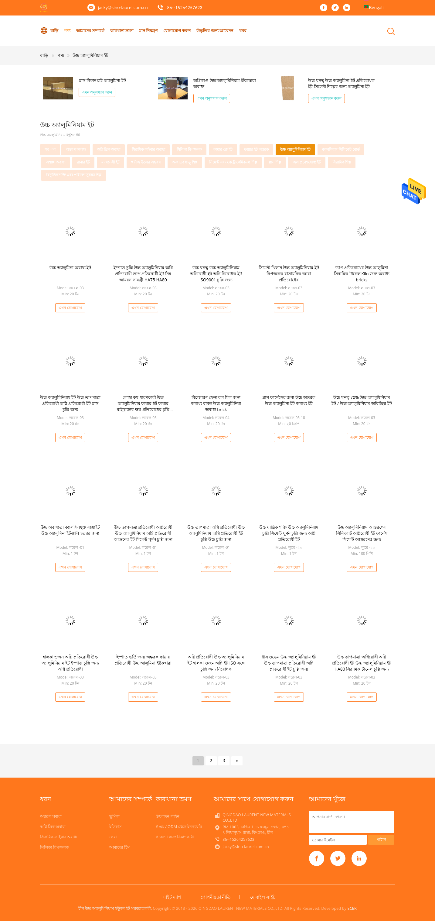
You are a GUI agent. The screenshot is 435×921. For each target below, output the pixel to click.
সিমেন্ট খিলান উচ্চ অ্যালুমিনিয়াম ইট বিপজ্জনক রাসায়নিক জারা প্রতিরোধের (289, 274)
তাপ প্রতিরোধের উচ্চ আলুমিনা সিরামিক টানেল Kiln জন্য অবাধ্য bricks (361, 274)
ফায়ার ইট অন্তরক (256, 149)
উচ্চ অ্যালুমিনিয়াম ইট (90, 55)
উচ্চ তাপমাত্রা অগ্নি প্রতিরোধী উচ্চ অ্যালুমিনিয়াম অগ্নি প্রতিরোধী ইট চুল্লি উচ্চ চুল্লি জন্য (216, 533)
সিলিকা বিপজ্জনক (189, 149)
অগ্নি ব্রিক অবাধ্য (108, 149)
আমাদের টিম (119, 847)
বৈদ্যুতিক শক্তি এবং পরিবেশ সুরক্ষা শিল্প (74, 174)
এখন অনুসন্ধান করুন (97, 92)
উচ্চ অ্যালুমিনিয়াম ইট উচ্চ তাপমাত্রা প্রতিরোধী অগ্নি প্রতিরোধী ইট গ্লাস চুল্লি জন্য (70, 403)
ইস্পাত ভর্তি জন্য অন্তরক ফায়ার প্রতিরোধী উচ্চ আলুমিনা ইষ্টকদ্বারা (143, 660)
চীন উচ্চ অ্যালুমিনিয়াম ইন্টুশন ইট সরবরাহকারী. (115, 908)
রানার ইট (83, 162)
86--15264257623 (184, 7)
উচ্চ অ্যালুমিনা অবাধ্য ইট (70, 267)
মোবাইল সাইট (262, 897)
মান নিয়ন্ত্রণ (148, 30)
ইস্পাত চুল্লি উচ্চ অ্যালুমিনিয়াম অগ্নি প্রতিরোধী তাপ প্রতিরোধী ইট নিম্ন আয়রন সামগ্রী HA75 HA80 (143, 274)
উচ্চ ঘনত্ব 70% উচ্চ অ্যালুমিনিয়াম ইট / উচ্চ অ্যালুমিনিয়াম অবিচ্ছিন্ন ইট (361, 400)
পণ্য (67, 30)
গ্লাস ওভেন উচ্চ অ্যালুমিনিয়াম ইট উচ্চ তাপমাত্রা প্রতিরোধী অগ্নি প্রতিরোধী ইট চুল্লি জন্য (289, 663)
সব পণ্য (50, 149)
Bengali (376, 7)
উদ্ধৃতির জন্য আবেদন (215, 30)
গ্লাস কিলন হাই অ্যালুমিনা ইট (102, 80)
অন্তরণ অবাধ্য (76, 149)
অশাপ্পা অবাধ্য (55, 162)
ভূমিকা (114, 816)
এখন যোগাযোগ (70, 307)
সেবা (113, 837)
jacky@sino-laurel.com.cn (123, 7)
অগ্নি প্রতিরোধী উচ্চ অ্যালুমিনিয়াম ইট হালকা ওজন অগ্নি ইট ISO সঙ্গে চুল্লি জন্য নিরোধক (215, 663)
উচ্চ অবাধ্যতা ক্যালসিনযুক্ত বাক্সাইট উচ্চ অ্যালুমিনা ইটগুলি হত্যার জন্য (70, 530)
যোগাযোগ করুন (177, 30)
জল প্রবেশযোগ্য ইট (307, 162)
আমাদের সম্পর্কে (90, 30)
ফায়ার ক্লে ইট (222, 149)
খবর (243, 30)
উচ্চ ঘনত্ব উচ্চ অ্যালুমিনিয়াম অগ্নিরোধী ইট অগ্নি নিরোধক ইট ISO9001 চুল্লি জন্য (216, 274)
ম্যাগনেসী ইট (110, 162)
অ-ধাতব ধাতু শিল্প (185, 162)
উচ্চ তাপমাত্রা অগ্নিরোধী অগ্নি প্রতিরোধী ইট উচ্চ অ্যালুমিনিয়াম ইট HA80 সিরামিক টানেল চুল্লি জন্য (362, 663)
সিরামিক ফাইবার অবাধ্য (148, 149)
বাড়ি (49, 30)
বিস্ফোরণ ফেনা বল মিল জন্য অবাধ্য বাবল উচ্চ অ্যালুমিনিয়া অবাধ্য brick (216, 403)
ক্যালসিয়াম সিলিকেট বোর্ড (341, 149)
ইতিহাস (115, 826)
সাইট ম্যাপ (172, 897)
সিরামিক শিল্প (341, 162)
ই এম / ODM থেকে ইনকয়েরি (179, 826)
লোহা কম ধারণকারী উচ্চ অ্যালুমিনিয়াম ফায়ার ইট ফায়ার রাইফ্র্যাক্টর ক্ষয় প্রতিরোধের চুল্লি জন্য (143, 406)
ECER (352, 908)
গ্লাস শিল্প (275, 162)
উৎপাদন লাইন (167, 816)
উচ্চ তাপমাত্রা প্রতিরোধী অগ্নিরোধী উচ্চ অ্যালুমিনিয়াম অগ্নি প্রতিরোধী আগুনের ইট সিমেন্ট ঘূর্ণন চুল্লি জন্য (143, 533)
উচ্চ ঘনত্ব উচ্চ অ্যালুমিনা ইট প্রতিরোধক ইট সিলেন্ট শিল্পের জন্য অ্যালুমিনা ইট (341, 83)
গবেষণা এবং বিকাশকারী (175, 837)
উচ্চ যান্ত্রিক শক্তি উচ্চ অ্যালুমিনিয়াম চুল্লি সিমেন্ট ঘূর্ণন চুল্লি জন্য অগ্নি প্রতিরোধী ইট (288, 533)
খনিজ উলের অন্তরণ (146, 162)
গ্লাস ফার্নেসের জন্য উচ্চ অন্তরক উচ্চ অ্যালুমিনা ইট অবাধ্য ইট (288, 400)
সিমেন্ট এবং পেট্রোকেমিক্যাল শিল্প (233, 162)
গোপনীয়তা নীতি (216, 897)
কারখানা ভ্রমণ (122, 30)
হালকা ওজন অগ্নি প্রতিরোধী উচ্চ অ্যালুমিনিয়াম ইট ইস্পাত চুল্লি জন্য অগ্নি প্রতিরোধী (70, 663)
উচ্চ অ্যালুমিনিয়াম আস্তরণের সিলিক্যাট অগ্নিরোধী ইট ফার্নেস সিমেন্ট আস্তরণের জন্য (362, 533)
